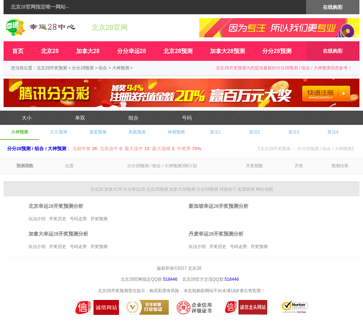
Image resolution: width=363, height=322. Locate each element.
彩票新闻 (246, 189)
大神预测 (120, 67)
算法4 (332, 132)
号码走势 (78, 218)
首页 (17, 51)
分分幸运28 (131, 51)
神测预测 (176, 132)
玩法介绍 (37, 218)
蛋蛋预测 (97, 132)
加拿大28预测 (227, 51)
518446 (170, 279)
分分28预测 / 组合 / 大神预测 (36, 148)
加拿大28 (88, 51)
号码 (187, 118)
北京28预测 (178, 51)
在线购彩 (333, 51)
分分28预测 (276, 51)
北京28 (50, 51)
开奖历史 (57, 218)
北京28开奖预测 (52, 67)
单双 (80, 118)
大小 (27, 118)
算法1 (215, 132)
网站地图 (264, 189)
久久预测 (58, 132)
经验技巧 (228, 189)
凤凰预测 (137, 132)
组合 (103, 67)
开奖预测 (98, 218)
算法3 (293, 132)
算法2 (254, 132)
